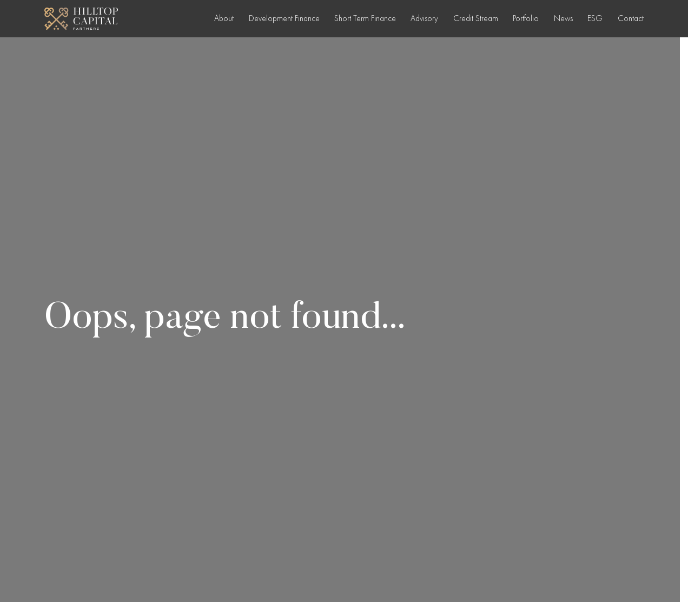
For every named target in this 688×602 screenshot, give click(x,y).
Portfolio (526, 18)
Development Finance (284, 18)
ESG (595, 18)
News (563, 18)
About (224, 18)
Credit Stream (475, 18)
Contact (631, 18)
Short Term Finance (365, 18)
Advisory (424, 18)
